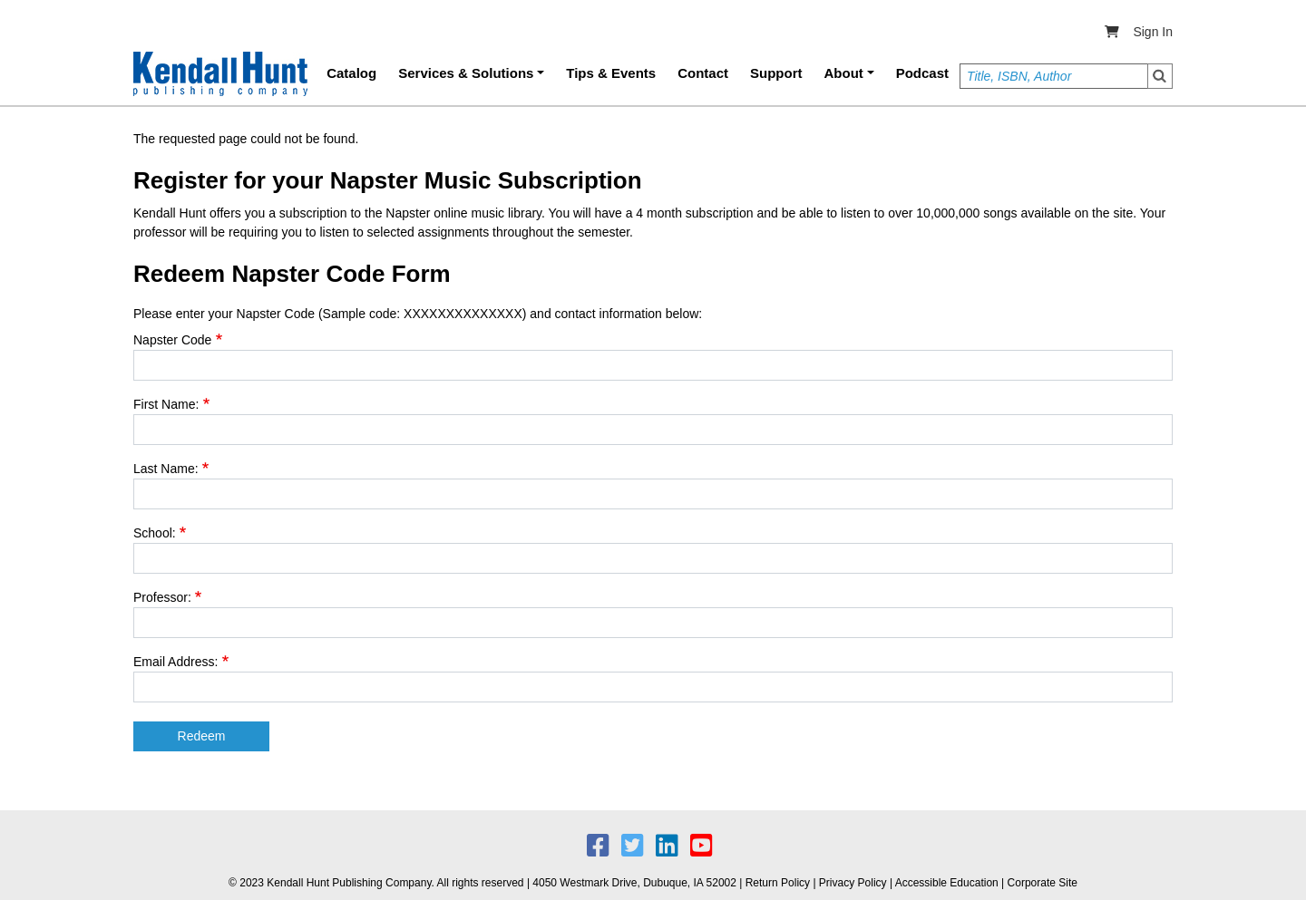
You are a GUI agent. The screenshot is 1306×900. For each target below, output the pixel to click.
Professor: (162, 597)
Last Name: (166, 468)
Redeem (202, 736)
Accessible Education (947, 882)
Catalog (351, 73)
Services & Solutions (465, 73)
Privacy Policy (853, 882)
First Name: (166, 404)
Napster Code (172, 340)
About (843, 73)
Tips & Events (611, 73)
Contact (702, 73)
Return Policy (778, 882)
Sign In (1153, 31)
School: (154, 533)
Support (776, 73)
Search (1160, 76)
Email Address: (175, 661)
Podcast (922, 73)
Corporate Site (1042, 882)
